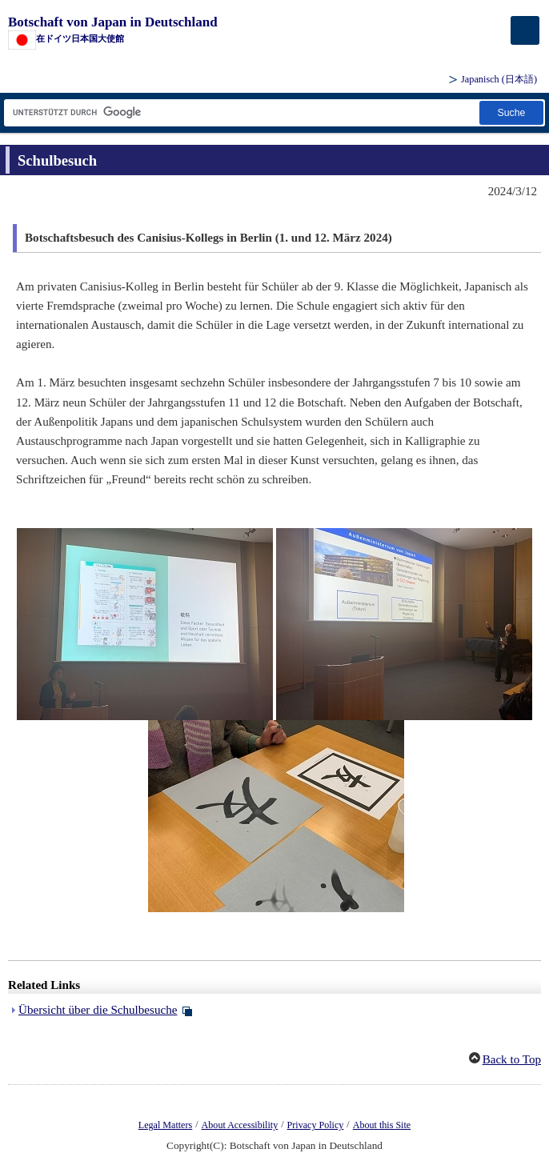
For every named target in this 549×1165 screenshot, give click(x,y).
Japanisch (499, 79)
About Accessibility (240, 1125)
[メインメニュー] (525, 30)
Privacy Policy (315, 1125)
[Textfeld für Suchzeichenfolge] (240, 112)
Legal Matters (165, 1125)
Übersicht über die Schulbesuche (97, 1009)
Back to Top (512, 1059)
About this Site (382, 1125)
